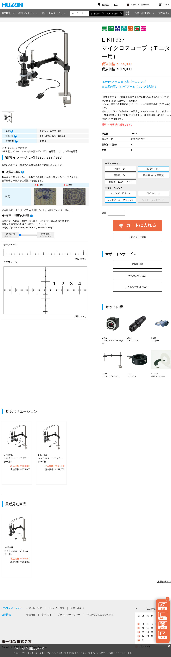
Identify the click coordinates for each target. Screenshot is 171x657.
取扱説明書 (137, 264)
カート (166, 4)
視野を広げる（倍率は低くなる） (10, 235)
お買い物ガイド (34, 608)
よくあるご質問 (56, 608)
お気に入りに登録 (137, 237)
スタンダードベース (121, 193)
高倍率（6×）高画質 (153, 175)
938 (59, 157)
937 (50, 157)
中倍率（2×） (120, 169)
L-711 (12, 210)
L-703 (25, 210)
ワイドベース (153, 193)
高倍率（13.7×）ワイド (120, 182)
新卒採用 (46, 614)
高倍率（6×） (120, 175)
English (105, 5)
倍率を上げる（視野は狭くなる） (45, 235)
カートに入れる (141, 225)
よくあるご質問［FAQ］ (137, 287)
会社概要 (30, 614)
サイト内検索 (97, 13)
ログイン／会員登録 (140, 4)
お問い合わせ (77, 608)
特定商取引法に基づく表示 (100, 614)
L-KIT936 (35, 157)
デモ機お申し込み (137, 275)
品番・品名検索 (114, 13)
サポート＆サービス (52, 13)
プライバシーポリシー (69, 614)
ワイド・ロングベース (153, 200)
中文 (115, 5)
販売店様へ (163, 13)
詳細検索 (128, 13)
